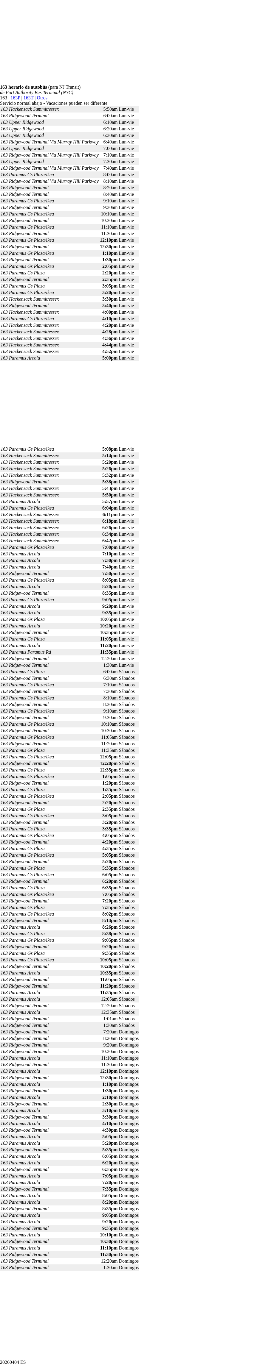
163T (28, 97)
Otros (42, 97)
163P (15, 97)
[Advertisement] (131, 43)
